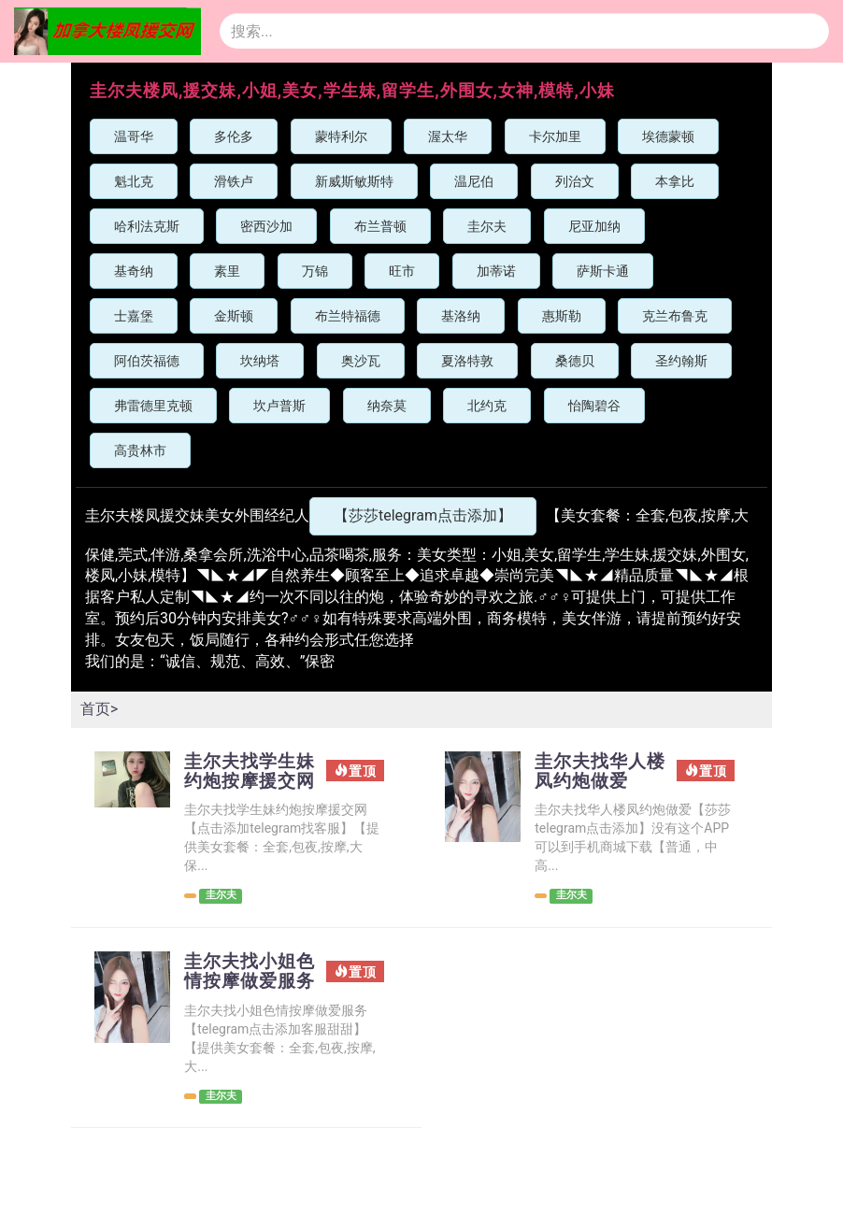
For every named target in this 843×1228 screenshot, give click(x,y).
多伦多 (233, 136)
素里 (227, 271)
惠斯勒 (561, 315)
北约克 (487, 405)
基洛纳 (460, 315)
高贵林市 (140, 450)
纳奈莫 (387, 405)
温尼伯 (473, 181)
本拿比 (674, 181)
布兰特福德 (347, 315)
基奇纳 (133, 271)
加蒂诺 (496, 271)
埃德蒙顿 (668, 136)
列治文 (574, 181)
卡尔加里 (555, 136)
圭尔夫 (487, 226)
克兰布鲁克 (674, 315)
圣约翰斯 (681, 360)
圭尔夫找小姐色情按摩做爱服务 (243, 1004)
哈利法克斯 (146, 226)
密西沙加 (266, 226)
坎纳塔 (259, 360)
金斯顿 (233, 315)
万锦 (315, 271)
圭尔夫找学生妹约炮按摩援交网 (243, 782)
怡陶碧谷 (594, 405)
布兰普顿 (380, 226)
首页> (99, 709)
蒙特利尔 (341, 136)
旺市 (402, 271)
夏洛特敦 (467, 360)
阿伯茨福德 (146, 360)
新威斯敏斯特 (354, 181)
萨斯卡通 (603, 271)
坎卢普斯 (279, 405)
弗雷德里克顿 (153, 405)
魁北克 (133, 181)
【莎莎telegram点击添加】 (423, 515)
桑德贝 (574, 360)
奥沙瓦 (360, 360)
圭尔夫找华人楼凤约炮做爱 (593, 771)
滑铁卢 (233, 181)
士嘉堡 (133, 315)
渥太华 (447, 136)
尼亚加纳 (594, 226)
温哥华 (133, 136)
